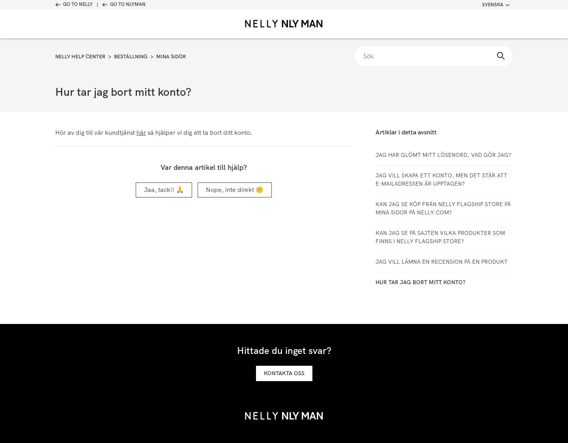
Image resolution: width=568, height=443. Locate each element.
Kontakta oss (284, 373)
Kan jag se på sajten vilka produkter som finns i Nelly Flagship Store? (440, 237)
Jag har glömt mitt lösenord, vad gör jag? (443, 154)
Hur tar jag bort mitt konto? (420, 282)
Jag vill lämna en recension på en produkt (442, 261)
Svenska (496, 5)
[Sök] (434, 56)
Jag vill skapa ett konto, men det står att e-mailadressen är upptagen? (441, 179)
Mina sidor (171, 56)
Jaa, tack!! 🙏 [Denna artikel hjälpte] (164, 190)
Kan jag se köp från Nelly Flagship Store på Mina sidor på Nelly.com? (443, 208)
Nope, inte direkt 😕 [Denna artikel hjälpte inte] (234, 190)
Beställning (131, 56)
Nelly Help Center (80, 56)
